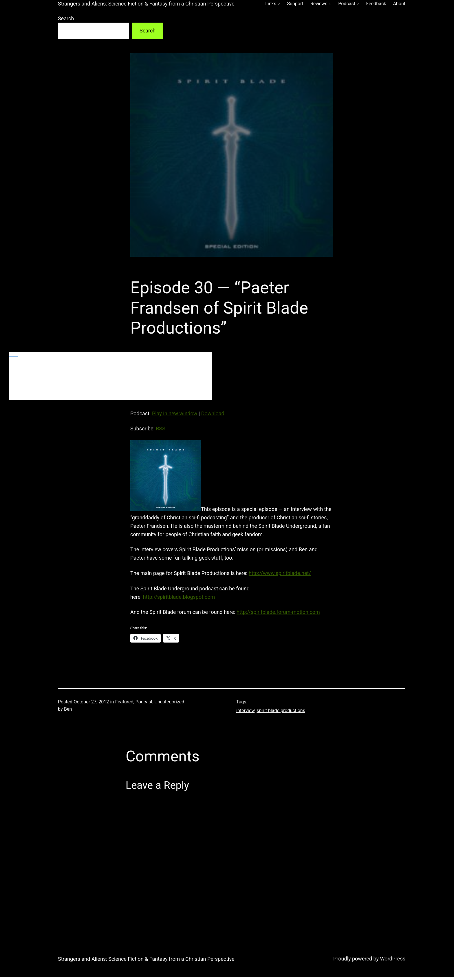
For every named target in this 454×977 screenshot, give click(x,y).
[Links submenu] (278, 3)
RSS (160, 428)
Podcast (144, 702)
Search (66, 18)
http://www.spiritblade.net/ (280, 573)
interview (245, 710)
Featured (124, 702)
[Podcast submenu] (357, 3)
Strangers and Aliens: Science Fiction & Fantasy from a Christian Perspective (146, 4)
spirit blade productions (281, 710)
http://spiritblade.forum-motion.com (278, 612)
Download (212, 413)
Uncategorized (169, 702)
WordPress (392, 959)
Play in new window (174, 413)
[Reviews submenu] (330, 3)
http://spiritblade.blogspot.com (179, 597)
